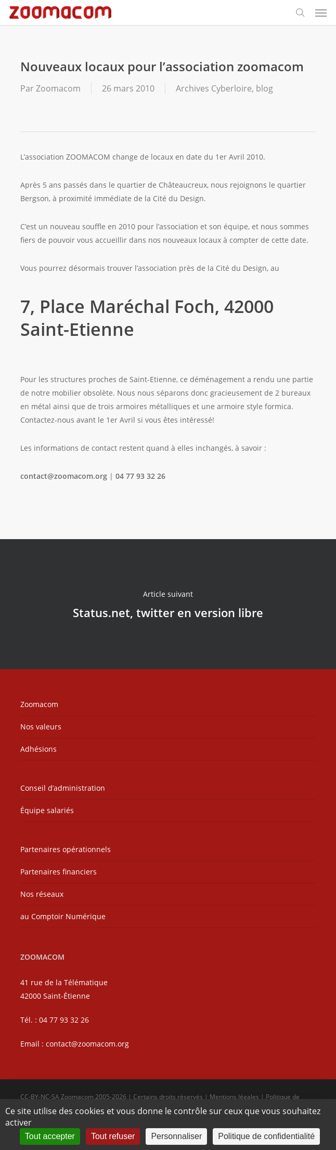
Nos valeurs (40, 726)
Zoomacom (58, 88)
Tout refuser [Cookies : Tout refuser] (113, 1136)
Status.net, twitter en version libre (168, 604)
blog (264, 88)
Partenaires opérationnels (65, 849)
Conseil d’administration (62, 788)
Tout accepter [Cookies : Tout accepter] (50, 1136)
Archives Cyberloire (214, 88)
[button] (321, 12)
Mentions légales (234, 1096)
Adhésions (38, 749)
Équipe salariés (47, 810)
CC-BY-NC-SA (39, 1096)
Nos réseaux (41, 894)
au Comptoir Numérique (63, 916)
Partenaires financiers (58, 872)
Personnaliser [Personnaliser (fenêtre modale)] (176, 1136)
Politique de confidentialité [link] (266, 1136)
